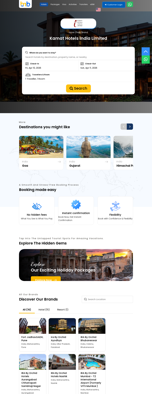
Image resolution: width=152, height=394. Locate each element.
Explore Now (43, 283)
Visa (64, 4)
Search (78, 90)
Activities (73, 4)
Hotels (44, 4)
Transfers (83, 4)
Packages (55, 4)
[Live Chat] (146, 57)
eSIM (92, 4)
